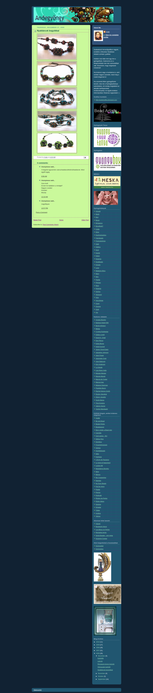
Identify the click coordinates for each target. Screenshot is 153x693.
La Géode (99, 367)
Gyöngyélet (99, 546)
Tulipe (98, 510)
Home (61, 220)
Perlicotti (99, 495)
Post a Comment (41, 212)
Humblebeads (100, 451)
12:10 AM (44, 197)
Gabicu (98, 247)
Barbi (97, 214)
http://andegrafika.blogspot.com (106, 100)
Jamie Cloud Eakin (102, 349)
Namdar (98, 481)
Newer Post (37, 220)
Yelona (98, 516)
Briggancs (99, 223)
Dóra (97, 232)
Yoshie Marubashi (102, 409)
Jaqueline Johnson (102, 352)
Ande (107, 32)
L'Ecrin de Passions (102, 460)
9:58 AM (44, 176)
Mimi (97, 472)
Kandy (98, 253)
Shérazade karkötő (104, 667)
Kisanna (98, 259)
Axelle (98, 418)
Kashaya (99, 457)
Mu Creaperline (101, 477)
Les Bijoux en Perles (103, 530)
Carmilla (98, 433)
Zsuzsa (98, 306)
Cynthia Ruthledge (102, 332)
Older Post (85, 220)
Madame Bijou (101, 271)
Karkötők (101, 658)
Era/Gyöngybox (101, 235)
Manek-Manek (100, 376)
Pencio (98, 492)
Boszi (97, 220)
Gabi (97, 244)
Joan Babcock (100, 361)
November (102, 673)
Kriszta (98, 265)
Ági (97, 312)
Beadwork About (101, 527)
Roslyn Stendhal (101, 394)
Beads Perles (100, 424)
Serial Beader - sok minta (104, 535)
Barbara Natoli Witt (102, 323)
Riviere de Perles (101, 498)
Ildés (97, 454)
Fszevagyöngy (101, 241)
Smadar (98, 507)
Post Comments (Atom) (50, 224)
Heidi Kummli (100, 347)
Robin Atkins (100, 501)
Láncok (100, 661)
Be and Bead (100, 421)
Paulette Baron (101, 388)
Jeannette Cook (101, 358)
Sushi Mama (100, 400)
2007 (98, 650)
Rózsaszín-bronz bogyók (106, 664)
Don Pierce (99, 340)
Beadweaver (100, 427)
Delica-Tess (100, 439)
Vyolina (98, 513)
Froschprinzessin (101, 445)
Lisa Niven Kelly (101, 370)
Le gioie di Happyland (103, 463)
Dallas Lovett (100, 335)
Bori (97, 217)
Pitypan (98, 283)
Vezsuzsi (99, 294)
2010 (98, 642)
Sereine (98, 504)
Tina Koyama (100, 403)
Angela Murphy (101, 320)
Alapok (98, 524)
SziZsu (98, 291)
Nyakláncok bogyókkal (105, 670)
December (102, 656)
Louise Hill (99, 466)
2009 (98, 645)
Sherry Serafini (101, 397)
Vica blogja (99, 300)
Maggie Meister (101, 373)
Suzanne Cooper (101, 538)
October (101, 676)
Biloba (98, 329)
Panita (98, 280)
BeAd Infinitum (101, 326)
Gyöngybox (99, 549)
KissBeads (99, 262)
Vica (97, 297)
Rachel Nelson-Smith (103, 391)
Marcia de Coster (101, 379)
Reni (97, 286)
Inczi (97, 250)
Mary (97, 274)
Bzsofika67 (99, 226)
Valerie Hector (100, 406)
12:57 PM (44, 208)
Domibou (99, 442)
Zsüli (97, 309)
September (102, 679)
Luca (97, 268)
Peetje (98, 489)
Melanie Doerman (102, 385)
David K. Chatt (101, 338)
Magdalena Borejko (102, 469)
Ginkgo (98, 448)
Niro (97, 277)
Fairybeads (99, 238)
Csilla (97, 229)
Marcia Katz (100, 382)
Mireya (98, 474)
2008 (98, 647)
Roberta (98, 288)
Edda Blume (100, 344)
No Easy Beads (101, 483)
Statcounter (38, 690)
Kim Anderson (100, 364)
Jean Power (100, 355)
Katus (98, 256)
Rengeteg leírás (101, 532)
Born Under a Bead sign (104, 430)
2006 (98, 653)
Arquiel (98, 211)
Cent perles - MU (101, 436)
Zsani (97, 303)
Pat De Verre (100, 486)
